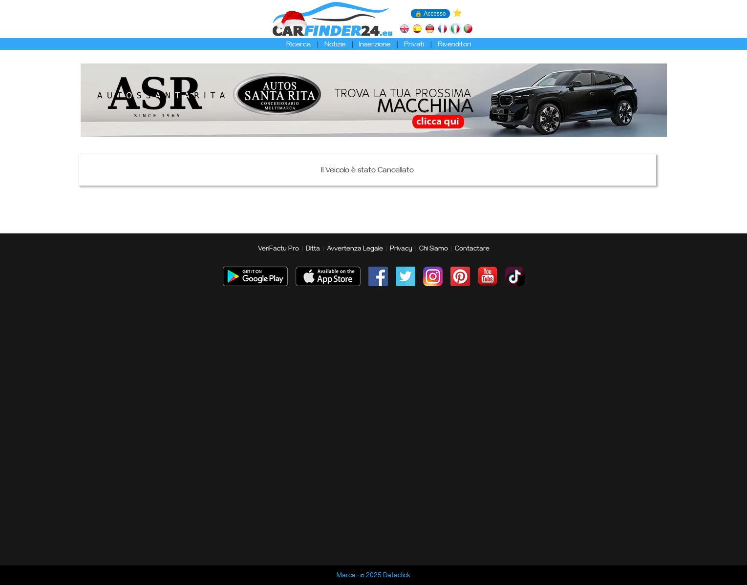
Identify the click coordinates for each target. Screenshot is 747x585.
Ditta (313, 248)
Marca (346, 575)
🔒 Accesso (430, 13)
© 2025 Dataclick (385, 575)
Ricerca (298, 44)
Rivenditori (454, 44)
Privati (414, 44)
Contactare (472, 248)
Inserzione (374, 44)
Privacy (401, 248)
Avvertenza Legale (355, 248)
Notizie (334, 44)
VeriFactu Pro (278, 248)
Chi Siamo (433, 248)
